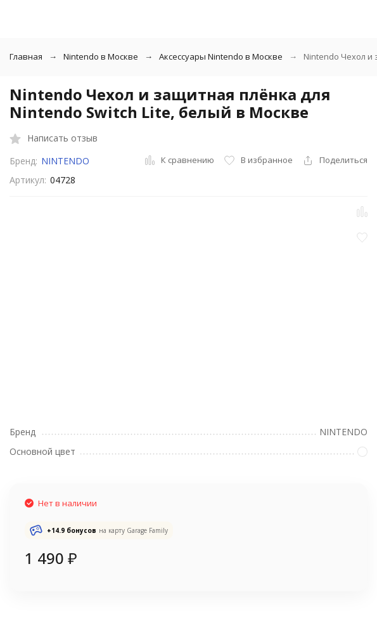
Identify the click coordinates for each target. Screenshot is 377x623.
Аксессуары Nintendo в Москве (221, 56)
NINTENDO (65, 161)
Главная (26, 56)
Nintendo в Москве (100, 56)
